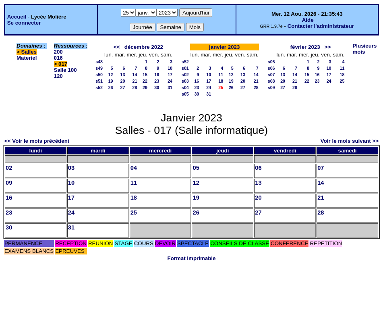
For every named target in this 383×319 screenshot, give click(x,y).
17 (170, 74)
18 (220, 81)
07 (320, 168)
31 (170, 87)
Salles (29, 52)
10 (170, 68)
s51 (99, 81)
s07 (271, 74)
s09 (271, 87)
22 (145, 81)
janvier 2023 (224, 47)
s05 (185, 94)
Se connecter (24, 23)
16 (156, 74)
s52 (99, 87)
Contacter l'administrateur (321, 26)
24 (170, 81)
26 (110, 87)
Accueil (16, 17)
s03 (185, 81)
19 (110, 81)
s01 (185, 68)
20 (122, 81)
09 (9, 182)
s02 (185, 74)
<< (117, 47)
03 (71, 168)
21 (134, 81)
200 (58, 52)
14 (134, 74)
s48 (99, 61)
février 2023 (305, 47)
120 (58, 76)
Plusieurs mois (364, 49)
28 (134, 87)
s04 (185, 87)
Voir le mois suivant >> (350, 141)
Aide (308, 20)
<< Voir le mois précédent (36, 141)
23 (156, 81)
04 (133, 168)
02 (9, 168)
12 (110, 74)
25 (342, 81)
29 (145, 87)
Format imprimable (192, 258)
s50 (99, 74)
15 (145, 74)
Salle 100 (65, 70)
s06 (271, 68)
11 (220, 74)
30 (156, 87)
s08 (271, 81)
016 (58, 58)
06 (258, 168)
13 (122, 74)
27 (122, 87)
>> (328, 47)
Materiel (27, 58)
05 (196, 168)
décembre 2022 (143, 47)
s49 (99, 68)
